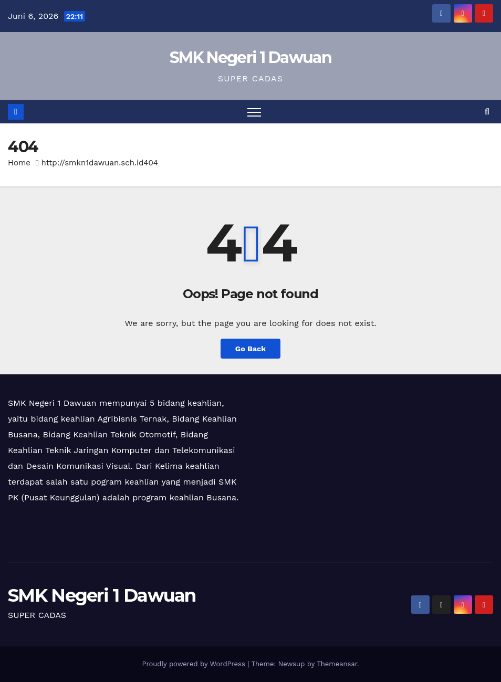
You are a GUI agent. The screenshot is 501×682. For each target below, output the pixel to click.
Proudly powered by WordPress (194, 664)
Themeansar (337, 664)
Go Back (250, 348)
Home (19, 162)
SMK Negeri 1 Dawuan (250, 57)
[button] (487, 112)
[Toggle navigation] (254, 111)
